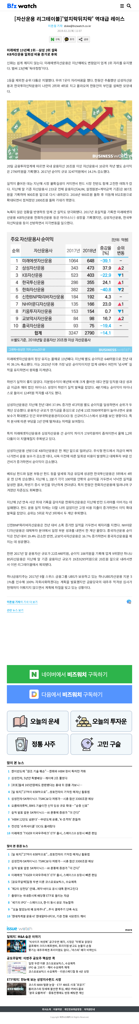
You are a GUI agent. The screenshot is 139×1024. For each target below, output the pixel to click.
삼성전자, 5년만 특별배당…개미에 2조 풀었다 (39, 778)
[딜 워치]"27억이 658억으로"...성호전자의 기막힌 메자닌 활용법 (50, 792)
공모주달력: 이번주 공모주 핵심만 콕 (31, 958)
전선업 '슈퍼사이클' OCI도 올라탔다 (33, 826)
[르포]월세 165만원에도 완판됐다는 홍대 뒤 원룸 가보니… (46, 785)
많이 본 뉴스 (15, 762)
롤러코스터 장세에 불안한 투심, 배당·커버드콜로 (56, 989)
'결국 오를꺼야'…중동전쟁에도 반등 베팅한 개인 (56, 993)
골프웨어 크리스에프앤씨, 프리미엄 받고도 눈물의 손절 (60, 946)
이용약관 (57, 1009)
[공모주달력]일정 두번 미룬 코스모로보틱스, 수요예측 (44, 882)
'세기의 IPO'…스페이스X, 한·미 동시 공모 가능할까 (42, 902)
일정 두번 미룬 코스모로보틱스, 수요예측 (52, 963)
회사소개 (46, 1009)
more (128, 930)
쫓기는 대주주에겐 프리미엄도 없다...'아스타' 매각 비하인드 (63, 950)
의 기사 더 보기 (22, 602)
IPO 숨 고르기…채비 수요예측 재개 (49, 967)
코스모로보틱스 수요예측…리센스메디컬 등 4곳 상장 (59, 971)
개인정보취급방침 (73, 1009)
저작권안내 (89, 1009)
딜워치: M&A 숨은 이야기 (24, 936)
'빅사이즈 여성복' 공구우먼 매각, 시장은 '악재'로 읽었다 (60, 942)
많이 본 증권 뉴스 (17, 846)
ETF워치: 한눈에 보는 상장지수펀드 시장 (34, 979)
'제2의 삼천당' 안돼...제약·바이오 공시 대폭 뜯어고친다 (44, 888)
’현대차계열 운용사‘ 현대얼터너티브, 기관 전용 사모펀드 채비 (48, 916)
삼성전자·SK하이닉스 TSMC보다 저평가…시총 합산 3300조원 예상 (52, 798)
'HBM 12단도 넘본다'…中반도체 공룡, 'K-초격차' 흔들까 (46, 819)
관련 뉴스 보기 (15, 610)
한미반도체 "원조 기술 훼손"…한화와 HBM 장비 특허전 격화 (48, 771)
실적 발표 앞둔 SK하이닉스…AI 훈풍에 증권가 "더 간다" (45, 812)
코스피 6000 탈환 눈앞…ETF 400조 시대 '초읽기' (57, 985)
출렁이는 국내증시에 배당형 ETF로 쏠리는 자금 (40, 895)
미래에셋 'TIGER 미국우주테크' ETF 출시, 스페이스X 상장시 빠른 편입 (54, 833)
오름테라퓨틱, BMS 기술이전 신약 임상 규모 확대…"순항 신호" (50, 805)
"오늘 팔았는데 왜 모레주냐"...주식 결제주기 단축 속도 (44, 909)
